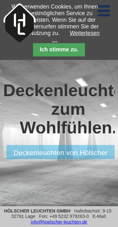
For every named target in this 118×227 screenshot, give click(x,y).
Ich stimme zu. (59, 49)
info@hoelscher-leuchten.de (59, 221)
